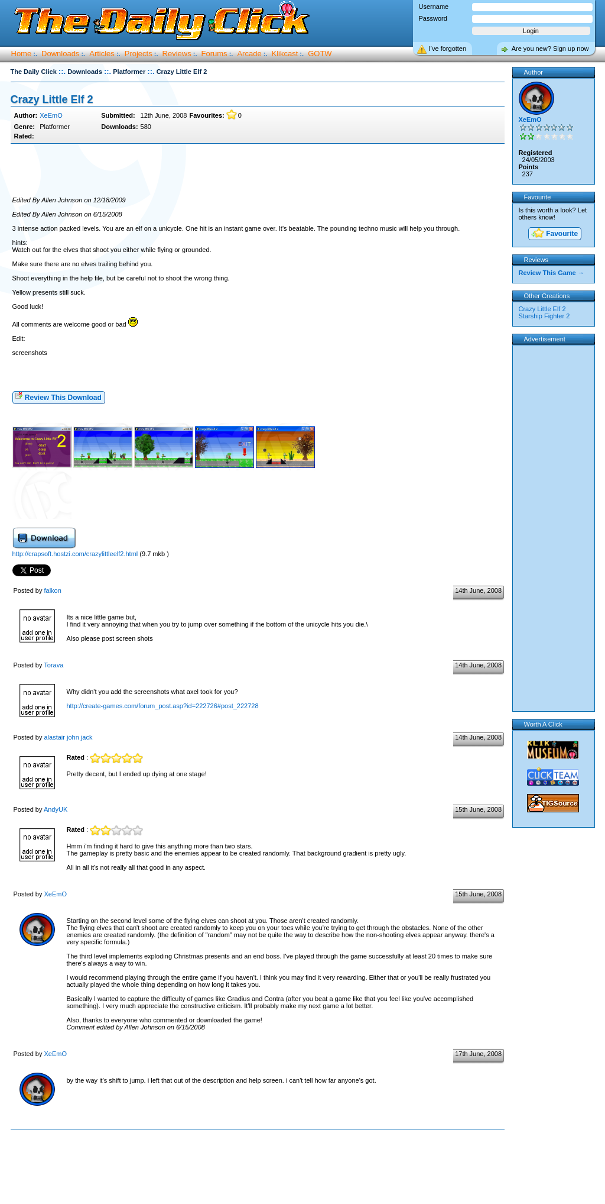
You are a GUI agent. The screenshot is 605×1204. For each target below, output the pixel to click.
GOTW (319, 53)
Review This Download (58, 397)
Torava (53, 665)
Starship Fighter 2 (544, 315)
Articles (102, 53)
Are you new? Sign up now (550, 48)
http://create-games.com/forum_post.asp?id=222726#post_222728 (163, 705)
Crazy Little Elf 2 (52, 99)
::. (62, 71)
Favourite (554, 234)
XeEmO (51, 115)
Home (21, 53)
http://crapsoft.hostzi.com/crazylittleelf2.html (75, 553)
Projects (138, 53)
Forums (214, 53)
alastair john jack (68, 737)
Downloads (60, 53)
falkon (52, 590)
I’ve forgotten (448, 48)
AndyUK (55, 809)
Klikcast (285, 53)
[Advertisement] (257, 170)
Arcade (249, 53)
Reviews (176, 53)
